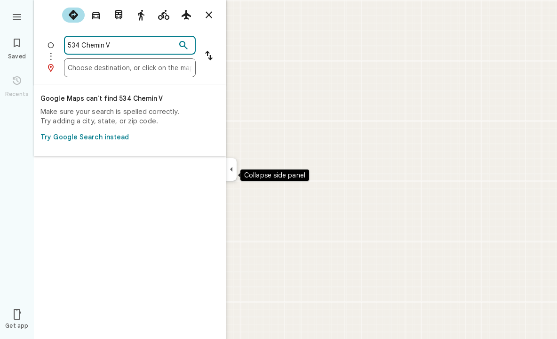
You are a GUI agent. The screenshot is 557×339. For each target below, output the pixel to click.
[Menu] (17, 16)
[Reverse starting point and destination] (209, 56)
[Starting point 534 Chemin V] (122, 45)
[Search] (183, 45)
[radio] (73, 15)
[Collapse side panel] (231, 169)
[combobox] (122, 45)
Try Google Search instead (127, 137)
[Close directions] (209, 15)
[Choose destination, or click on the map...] (130, 67)
